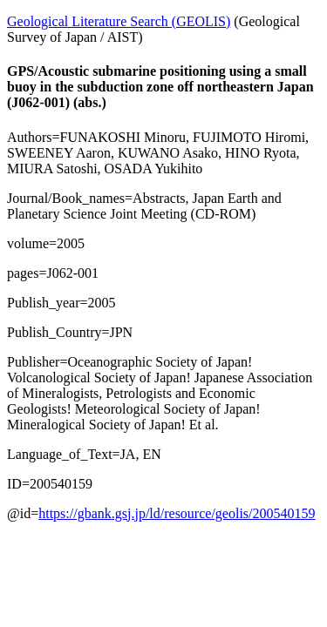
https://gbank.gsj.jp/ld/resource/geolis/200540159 (176, 513)
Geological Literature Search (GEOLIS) (118, 21)
